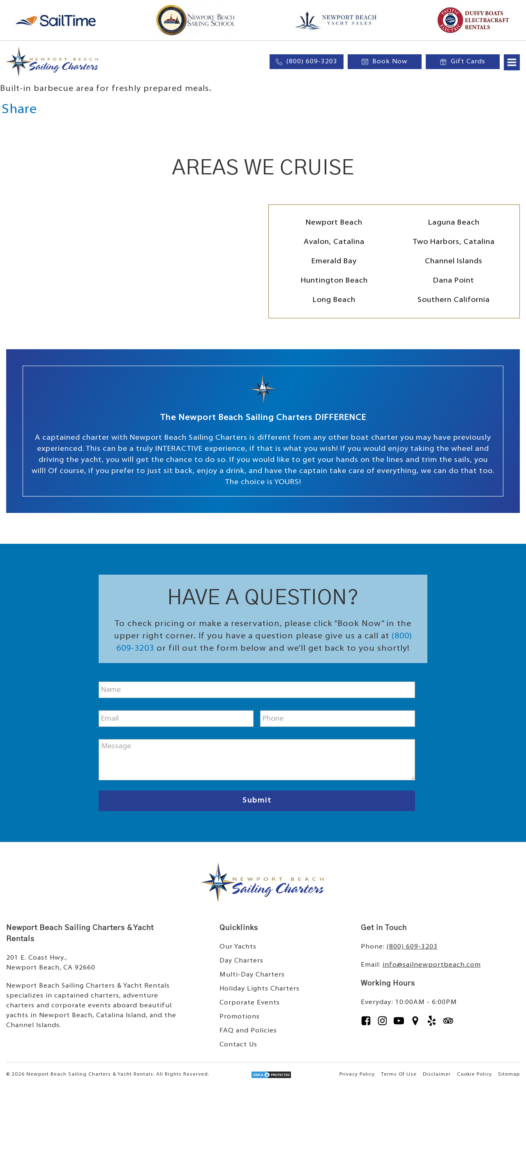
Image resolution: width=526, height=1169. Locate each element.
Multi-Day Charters (252, 975)
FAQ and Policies (248, 1031)
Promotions (239, 1017)
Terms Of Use (399, 1074)
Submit (257, 801)
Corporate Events (249, 1003)
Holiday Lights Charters (259, 989)
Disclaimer (437, 1074)
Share (19, 110)
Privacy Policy (357, 1074)
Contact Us (238, 1044)
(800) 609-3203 (412, 947)
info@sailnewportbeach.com (432, 965)
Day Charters (241, 961)
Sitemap (509, 1074)
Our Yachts (237, 947)
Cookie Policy (474, 1074)
